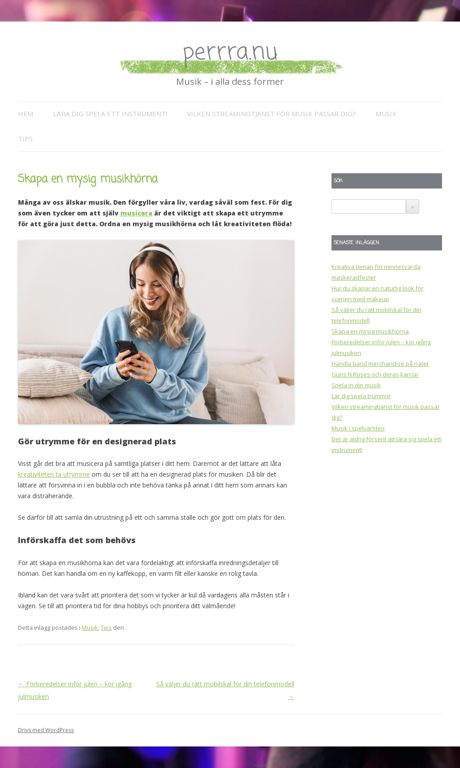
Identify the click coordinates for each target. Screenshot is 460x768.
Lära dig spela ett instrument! (110, 113)
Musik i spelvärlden (358, 428)
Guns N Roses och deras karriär (375, 374)
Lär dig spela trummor (361, 396)
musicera (136, 213)
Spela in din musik (356, 385)
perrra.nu (230, 53)
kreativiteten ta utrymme (54, 474)
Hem (25, 113)
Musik (386, 113)
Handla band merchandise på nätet (380, 364)
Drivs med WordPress (46, 730)
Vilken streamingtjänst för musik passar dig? (271, 113)
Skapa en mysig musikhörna (370, 331)
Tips (25, 138)
